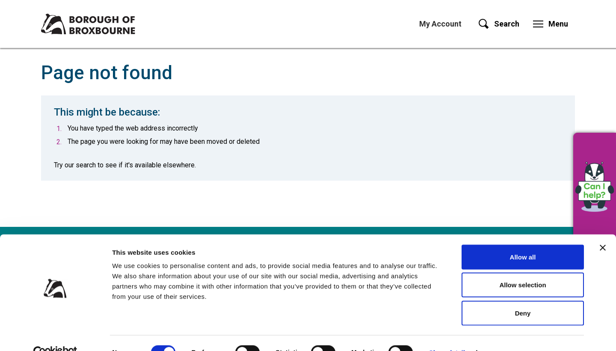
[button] (594, 186)
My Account (440, 23)
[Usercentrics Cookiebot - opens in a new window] (55, 334)
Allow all (523, 238)
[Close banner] (603, 229)
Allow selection (522, 267)
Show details (449, 334)
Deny (523, 294)
